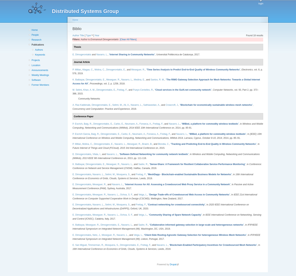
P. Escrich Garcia (81, 134)
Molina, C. (100, 69)
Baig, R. (88, 124)
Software (36, 80)
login (260, 3)
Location (36, 65)
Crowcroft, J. (172, 105)
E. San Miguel (79, 245)
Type (88, 35)
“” (132, 54)
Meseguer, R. (138, 69)
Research (36, 40)
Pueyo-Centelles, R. (143, 90)
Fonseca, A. (146, 124)
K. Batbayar (78, 79)
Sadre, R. (143, 164)
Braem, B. (147, 144)
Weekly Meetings (40, 75)
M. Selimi (77, 90)
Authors (39, 50)
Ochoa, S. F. (126, 194)
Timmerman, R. (96, 245)
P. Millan (76, 69)
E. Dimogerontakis (81, 54)
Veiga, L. (142, 194)
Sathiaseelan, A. (151, 105)
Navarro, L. (102, 54)
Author (75, 35)
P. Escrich (77, 124)
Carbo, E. (118, 124)
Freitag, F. (122, 90)
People (35, 35)
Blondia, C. (163, 144)
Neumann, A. (131, 124)
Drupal (174, 264)
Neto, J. (96, 235)
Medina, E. (139, 79)
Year (97, 35)
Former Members (40, 85)
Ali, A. (126, 105)
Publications (38, 44)
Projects (36, 60)
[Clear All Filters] (128, 39)
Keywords (40, 54)
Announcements (40, 70)
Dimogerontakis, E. (116, 69)
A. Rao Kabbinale (81, 105)
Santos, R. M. (158, 79)
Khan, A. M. (89, 90)
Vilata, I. (96, 154)
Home (35, 30)
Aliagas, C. (87, 69)
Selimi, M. (117, 105)
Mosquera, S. (123, 174)
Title (82, 35)
